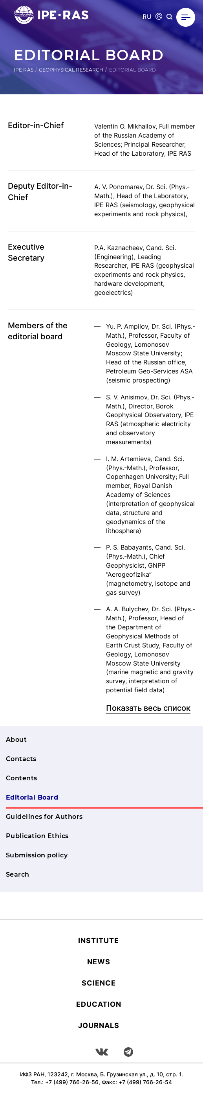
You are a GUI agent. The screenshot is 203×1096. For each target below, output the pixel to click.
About (16, 739)
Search (17, 874)
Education (98, 1004)
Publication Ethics (37, 836)
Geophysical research (71, 70)
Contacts (21, 759)
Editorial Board (32, 797)
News (98, 962)
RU (147, 16)
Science (99, 983)
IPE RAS (23, 70)
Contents (21, 778)
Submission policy (37, 855)
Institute (98, 940)
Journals (98, 1025)
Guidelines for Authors (44, 816)
